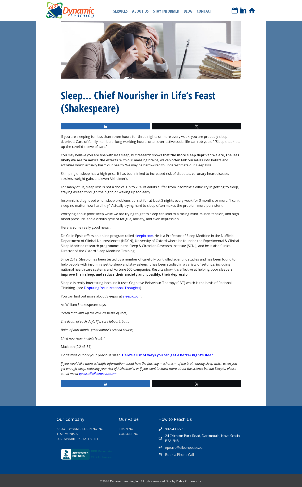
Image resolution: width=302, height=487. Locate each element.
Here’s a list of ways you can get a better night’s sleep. (168, 355)
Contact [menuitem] (204, 11)
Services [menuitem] (120, 11)
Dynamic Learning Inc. (125, 481)
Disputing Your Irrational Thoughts (112, 288)
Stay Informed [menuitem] (166, 11)
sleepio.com (144, 235)
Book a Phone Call (179, 454)
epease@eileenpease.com (98, 373)
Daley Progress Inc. (189, 481)
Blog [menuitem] (188, 11)
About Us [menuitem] (140, 11)
